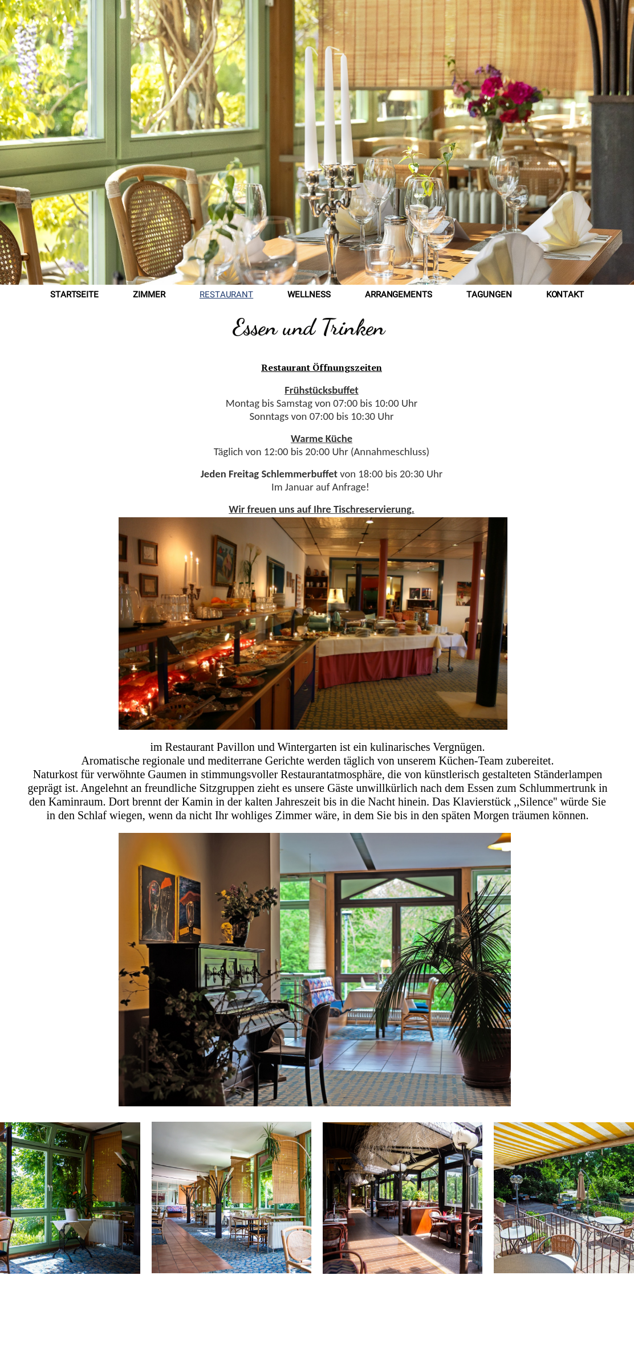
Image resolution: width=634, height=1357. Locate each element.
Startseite (74, 295)
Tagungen (489, 295)
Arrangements (398, 295)
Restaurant (226, 295)
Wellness (309, 295)
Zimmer (149, 295)
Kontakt (565, 295)
